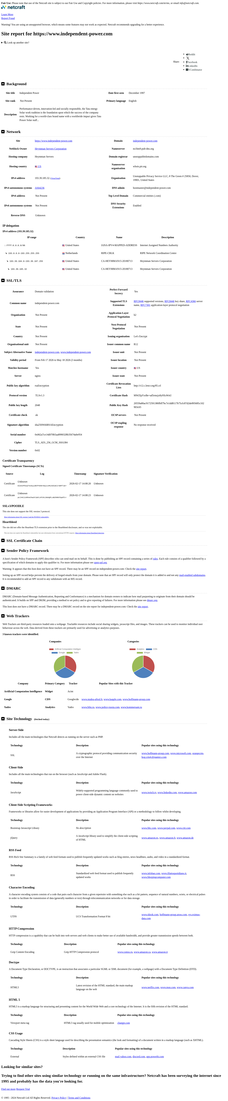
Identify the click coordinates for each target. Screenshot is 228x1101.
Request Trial (23, 1089)
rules (155, 558)
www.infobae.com (151, 873)
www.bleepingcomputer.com (156, 877)
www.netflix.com (150, 987)
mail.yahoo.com (123, 1056)
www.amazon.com (187, 792)
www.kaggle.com (112, 699)
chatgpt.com (123, 1023)
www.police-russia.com (108, 707)
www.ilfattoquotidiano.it (173, 873)
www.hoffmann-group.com (136, 699)
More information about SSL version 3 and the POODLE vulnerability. (26, 517)
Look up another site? (16, 42)
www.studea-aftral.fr (92, 699)
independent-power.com (145, 140)
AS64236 (39, 188)
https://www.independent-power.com (53, 140)
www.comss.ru (125, 952)
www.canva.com (185, 987)
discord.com (139, 1056)
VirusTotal (55, 178)
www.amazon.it (160, 952)
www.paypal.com (166, 828)
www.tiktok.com (150, 914)
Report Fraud (8, 18)
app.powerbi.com (155, 1056)
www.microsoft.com (180, 753)
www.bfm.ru (88, 707)
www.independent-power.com (75, 352)
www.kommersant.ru (131, 707)
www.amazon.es (150, 837)
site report (141, 568)
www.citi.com (183, 828)
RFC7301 (145, 305)
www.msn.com (168, 987)
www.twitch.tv (149, 792)
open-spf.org (100, 562)
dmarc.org (152, 600)
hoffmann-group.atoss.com (173, 914)
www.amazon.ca (142, 952)
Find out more (8, 1089)
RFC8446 (139, 301)
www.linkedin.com (167, 792)
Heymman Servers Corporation (50, 148)
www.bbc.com (149, 828)
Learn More (7, 14)
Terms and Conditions (79, 1097)
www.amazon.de (185, 837)
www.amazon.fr (167, 837)
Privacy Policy (58, 1097)
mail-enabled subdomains (192, 575)
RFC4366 (191, 301)
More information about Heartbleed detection (89, 533)
